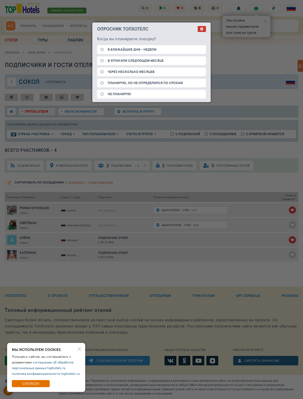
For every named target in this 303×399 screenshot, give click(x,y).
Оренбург (72, 240)
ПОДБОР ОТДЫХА (175, 40)
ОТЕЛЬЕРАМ (160, 295)
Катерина (28, 252)
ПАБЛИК (76, 40)
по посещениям (39, 182)
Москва (71, 255)
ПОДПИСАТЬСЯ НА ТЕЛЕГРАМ (120, 360)
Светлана (28, 222)
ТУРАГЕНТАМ (203, 295)
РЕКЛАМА (289, 295)
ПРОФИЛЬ (28, 25)
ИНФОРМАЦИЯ (62, 52)
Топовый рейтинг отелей (58, 310)
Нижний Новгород (78, 225)
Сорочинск (55, 82)
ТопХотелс (12, 52)
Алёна (25, 237)
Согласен (30, 383)
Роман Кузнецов (34, 208)
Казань (71, 210)
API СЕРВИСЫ (248, 295)
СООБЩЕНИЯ (53, 25)
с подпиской (187, 134)
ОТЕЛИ (11, 40)
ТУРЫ (43, 40)
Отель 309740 (36, 52)
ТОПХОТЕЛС (16, 295)
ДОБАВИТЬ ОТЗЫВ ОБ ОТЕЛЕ (67, 10)
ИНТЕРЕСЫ (78, 25)
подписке (76, 182)
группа (36, 111)
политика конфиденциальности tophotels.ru (46, 373)
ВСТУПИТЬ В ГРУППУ (138, 111)
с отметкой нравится (265, 134)
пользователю (100, 182)
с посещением (222, 134)
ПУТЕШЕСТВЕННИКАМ (109, 295)
